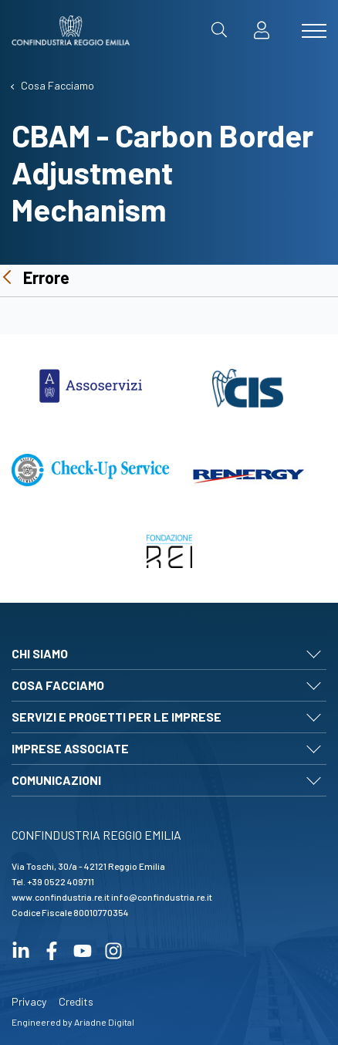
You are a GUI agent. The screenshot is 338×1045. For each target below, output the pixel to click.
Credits (76, 1001)
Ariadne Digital (104, 1021)
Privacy (29, 1001)
